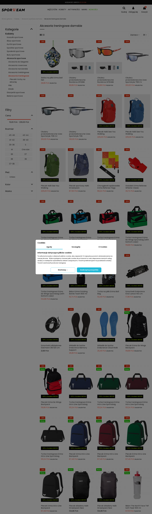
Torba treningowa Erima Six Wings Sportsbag (52, 238)
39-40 (25, 140)
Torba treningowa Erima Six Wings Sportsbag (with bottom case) (137, 239)
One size (25, 149)
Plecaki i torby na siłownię (17, 80)
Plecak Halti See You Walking (106, 132)
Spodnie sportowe (15, 47)
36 (145, 35)
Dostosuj (63, 270)
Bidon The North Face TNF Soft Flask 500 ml (137, 506)
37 (25, 154)
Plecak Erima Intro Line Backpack (79, 455)
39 (26, 159)
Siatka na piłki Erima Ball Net (52, 78)
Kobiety (9, 33)
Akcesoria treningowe (18, 76)
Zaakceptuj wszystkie (89, 270)
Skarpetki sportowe (16, 92)
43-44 (25, 135)
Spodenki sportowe (15, 51)
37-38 (12, 163)
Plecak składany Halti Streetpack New (78, 506)
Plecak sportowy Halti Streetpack (79, 186)
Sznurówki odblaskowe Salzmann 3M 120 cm (51, 346)
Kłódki (11, 89)
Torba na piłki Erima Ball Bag (108, 292)
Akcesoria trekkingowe (18, 72)
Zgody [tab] (49, 247)
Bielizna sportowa (15, 96)
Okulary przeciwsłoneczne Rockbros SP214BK (105, 79)
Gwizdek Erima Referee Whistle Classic (135, 186)
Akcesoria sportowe (16, 58)
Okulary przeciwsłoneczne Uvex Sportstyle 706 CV (136, 79)
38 (12, 159)
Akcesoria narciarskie (18, 68)
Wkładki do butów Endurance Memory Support (78, 347)
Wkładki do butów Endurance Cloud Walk (107, 346)
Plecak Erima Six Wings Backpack (135, 346)
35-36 (12, 144)
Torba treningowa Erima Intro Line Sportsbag (80, 403)
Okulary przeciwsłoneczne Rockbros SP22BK (77, 79)
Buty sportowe (13, 55)
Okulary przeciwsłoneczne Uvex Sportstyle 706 (79, 133)
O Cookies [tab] (102, 247)
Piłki (10, 85)
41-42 (11, 140)
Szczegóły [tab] (76, 247)
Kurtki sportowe (14, 44)
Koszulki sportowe (15, 37)
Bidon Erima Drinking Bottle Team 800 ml (78, 292)
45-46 (12, 135)
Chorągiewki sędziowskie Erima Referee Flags (108, 186)
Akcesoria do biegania (18, 61)
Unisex (12, 177)
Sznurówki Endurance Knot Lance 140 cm (135, 292)
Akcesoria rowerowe (17, 65)
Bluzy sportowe (14, 40)
